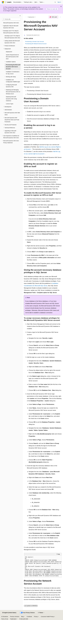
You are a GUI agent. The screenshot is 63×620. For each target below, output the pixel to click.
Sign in (59, 2)
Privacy (36, 616)
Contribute (29, 616)
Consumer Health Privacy (47, 616)
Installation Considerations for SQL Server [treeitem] (12, 72)
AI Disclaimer (4, 616)
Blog (22, 616)
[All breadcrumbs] (25, 17)
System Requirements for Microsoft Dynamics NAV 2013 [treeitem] (12, 56)
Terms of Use (4, 619)
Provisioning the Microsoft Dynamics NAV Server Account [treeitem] (13, 66)
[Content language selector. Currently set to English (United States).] (9, 612)
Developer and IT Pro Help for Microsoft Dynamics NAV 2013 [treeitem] (12, 36)
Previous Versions (14, 616)
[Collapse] (20, 15)
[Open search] (55, 2)
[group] (43, 566)
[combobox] (11, 19)
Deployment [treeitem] (9, 51)
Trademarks (13, 619)
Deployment (31, 17)
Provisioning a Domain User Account (34, 41)
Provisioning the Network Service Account (35, 43)
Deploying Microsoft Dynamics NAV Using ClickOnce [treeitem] (11, 98)
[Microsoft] (3, 2)
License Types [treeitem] (9, 103)
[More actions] (60, 17)
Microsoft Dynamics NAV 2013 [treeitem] (11, 22)
